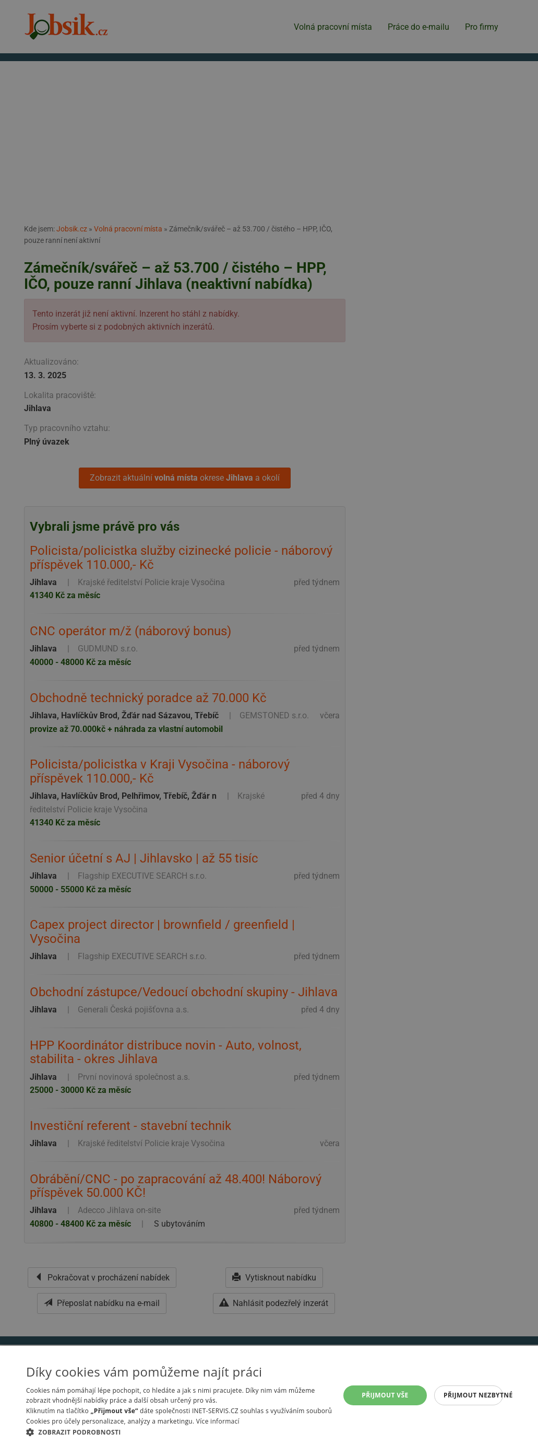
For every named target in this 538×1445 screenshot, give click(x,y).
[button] (182, 1432)
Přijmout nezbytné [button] (473, 1395)
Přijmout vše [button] (385, 1395)
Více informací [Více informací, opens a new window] (218, 1421)
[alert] (269, 722)
